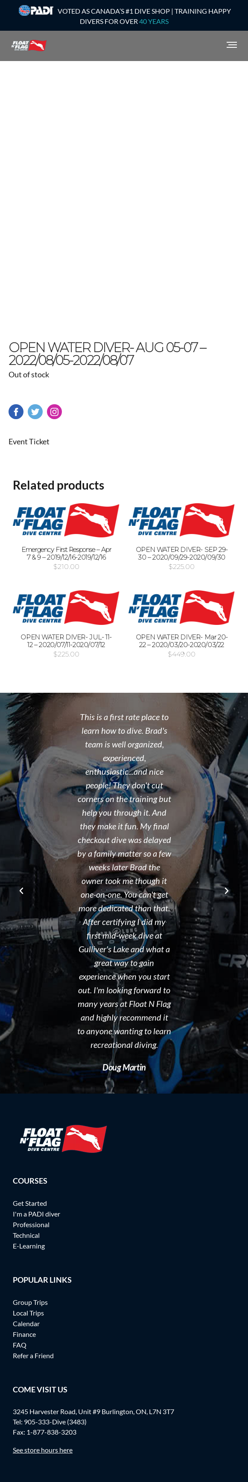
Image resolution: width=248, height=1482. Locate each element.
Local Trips (28, 1313)
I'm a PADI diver (36, 1214)
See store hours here (43, 1450)
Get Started (30, 1203)
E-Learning (29, 1246)
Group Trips (30, 1302)
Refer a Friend (33, 1355)
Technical (26, 1235)
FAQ (19, 1345)
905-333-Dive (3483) (55, 1422)
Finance (24, 1334)
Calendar (26, 1323)
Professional (31, 1224)
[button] (21, 891)
